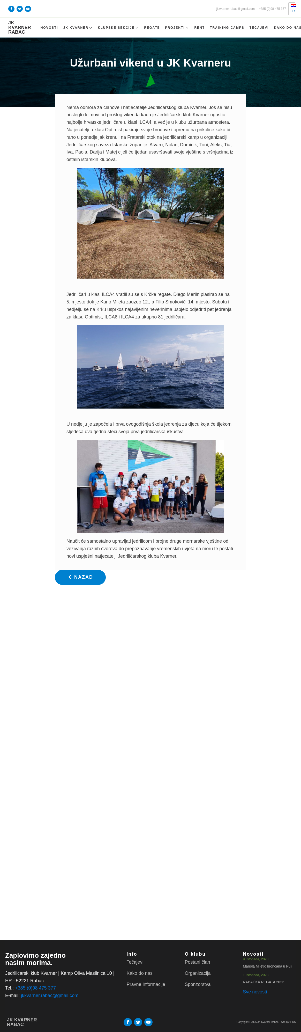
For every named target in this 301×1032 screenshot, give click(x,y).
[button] (80, 577)
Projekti (177, 28)
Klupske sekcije (118, 28)
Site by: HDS (288, 1022)
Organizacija (197, 973)
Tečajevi (259, 28)
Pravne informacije (146, 984)
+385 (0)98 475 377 (272, 9)
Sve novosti (255, 991)
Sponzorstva (197, 984)
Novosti (49, 28)
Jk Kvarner (78, 28)
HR (290, 8)
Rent (199, 28)
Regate (152, 28)
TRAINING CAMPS (227, 28)
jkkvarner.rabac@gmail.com (235, 9)
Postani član (197, 962)
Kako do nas (140, 973)
